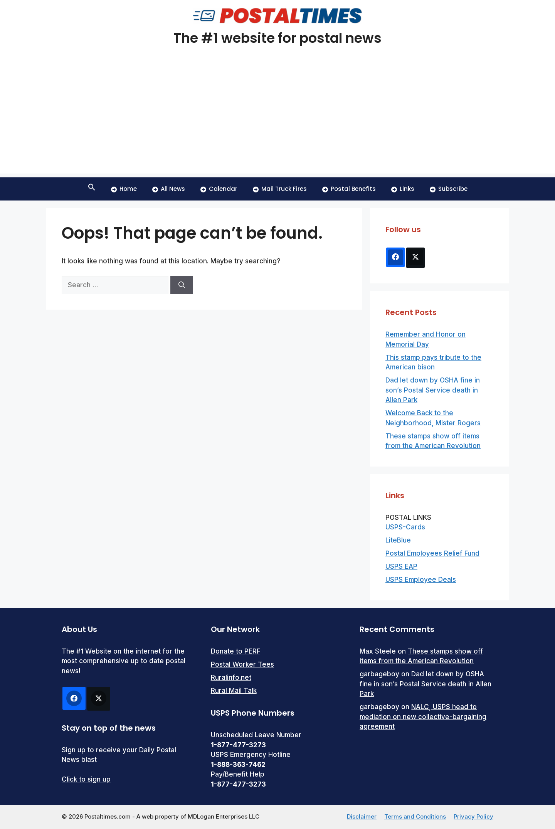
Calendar (218, 189)
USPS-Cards (405, 527)
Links (402, 189)
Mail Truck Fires (280, 189)
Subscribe (449, 189)
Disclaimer (362, 816)
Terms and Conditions (415, 816)
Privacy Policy (473, 816)
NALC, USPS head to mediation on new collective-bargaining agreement (423, 716)
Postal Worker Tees (242, 664)
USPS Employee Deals (420, 579)
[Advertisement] (277, 120)
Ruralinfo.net (231, 677)
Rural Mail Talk (234, 690)
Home (124, 189)
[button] (91, 189)
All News (168, 189)
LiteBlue (398, 540)
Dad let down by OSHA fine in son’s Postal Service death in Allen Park (432, 390)
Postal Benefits (349, 189)
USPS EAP (401, 566)
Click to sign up (86, 779)
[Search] (181, 285)
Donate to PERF (235, 651)
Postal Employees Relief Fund (432, 553)
